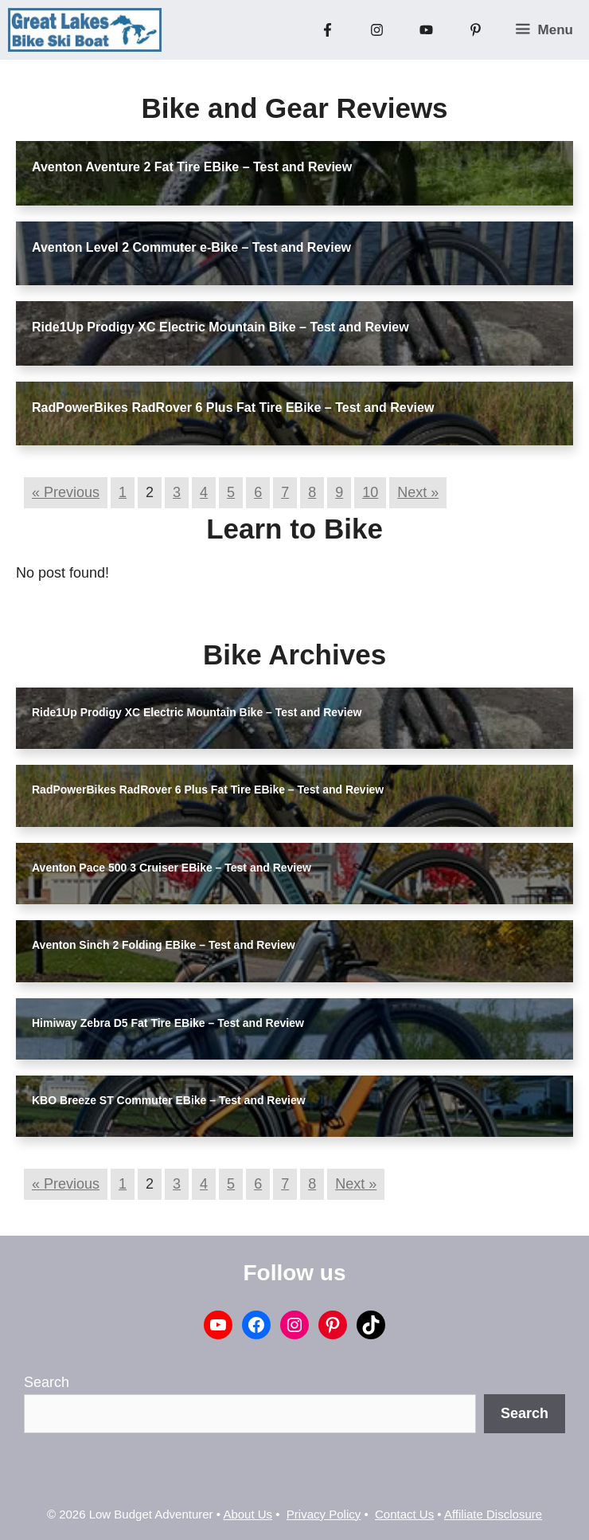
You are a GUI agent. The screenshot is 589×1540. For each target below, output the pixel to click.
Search (46, 1382)
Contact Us (404, 1514)
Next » (418, 492)
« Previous (65, 492)
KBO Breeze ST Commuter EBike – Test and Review (169, 1100)
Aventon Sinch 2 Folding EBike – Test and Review (163, 944)
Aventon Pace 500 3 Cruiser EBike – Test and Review (171, 867)
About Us (247, 1514)
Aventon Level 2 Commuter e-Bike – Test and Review (191, 247)
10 (370, 492)
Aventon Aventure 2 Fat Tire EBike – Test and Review (192, 167)
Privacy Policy (324, 1514)
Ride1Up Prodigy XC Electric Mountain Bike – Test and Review (220, 327)
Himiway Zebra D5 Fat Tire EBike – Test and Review (168, 1023)
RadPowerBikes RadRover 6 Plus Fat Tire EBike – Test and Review (233, 407)
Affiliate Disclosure (493, 1514)
